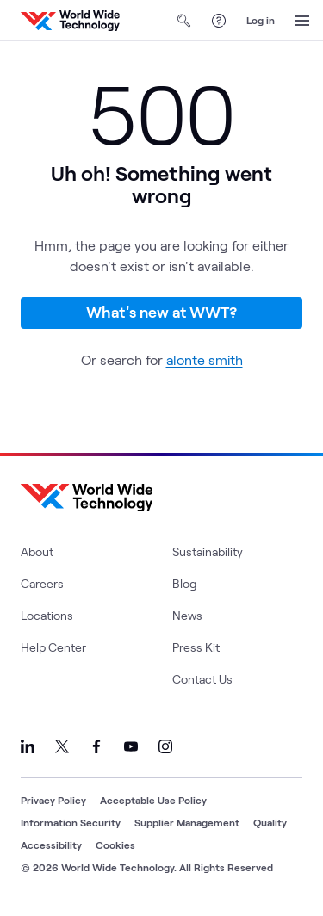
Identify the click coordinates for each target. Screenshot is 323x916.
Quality (270, 822)
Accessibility (51, 845)
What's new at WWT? (161, 311)
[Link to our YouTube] (131, 746)
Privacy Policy (53, 800)
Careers (42, 583)
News (187, 615)
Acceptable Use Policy (153, 800)
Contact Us (202, 679)
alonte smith (204, 359)
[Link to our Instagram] (165, 746)
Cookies (115, 845)
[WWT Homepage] (70, 20)
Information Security (71, 822)
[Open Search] (184, 21)
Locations (47, 615)
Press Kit (196, 647)
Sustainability (207, 551)
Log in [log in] (260, 20)
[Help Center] (219, 21)
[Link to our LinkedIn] (27, 746)
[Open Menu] (302, 21)
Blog (184, 583)
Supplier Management (186, 822)
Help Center (53, 647)
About (37, 551)
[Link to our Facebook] (96, 746)
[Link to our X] (62, 746)
